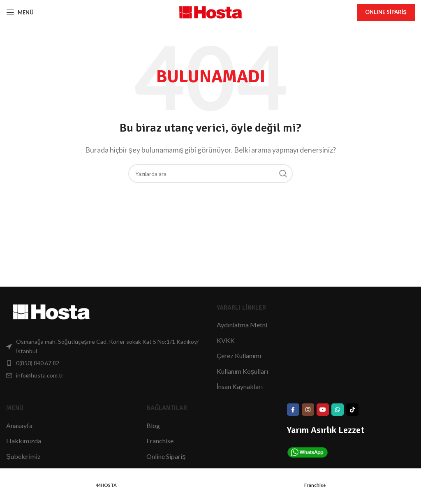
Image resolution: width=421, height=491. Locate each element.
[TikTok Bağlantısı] (352, 409)
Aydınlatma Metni (242, 325)
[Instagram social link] (308, 409)
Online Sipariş (165, 456)
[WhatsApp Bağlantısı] (337, 409)
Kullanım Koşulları (242, 371)
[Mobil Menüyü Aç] (20, 12)
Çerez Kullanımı (239, 355)
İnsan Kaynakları (240, 386)
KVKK (226, 340)
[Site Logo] (211, 11)
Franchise (159, 441)
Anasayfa (19, 425)
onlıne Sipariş (386, 12)
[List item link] (105, 346)
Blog (153, 425)
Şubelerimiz (23, 456)
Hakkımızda (23, 441)
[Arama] (210, 173)
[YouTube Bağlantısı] (323, 409)
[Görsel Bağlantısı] (51, 311)
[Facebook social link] (293, 409)
